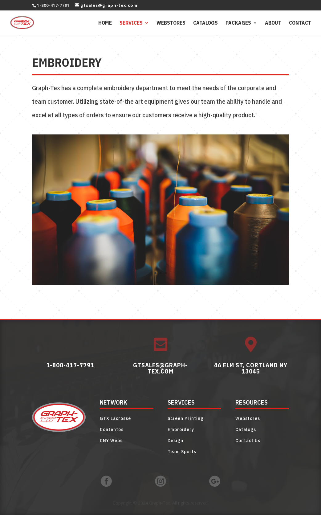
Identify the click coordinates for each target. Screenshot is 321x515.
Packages (238, 23)
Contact (300, 23)
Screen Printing (186, 418)
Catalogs (205, 23)
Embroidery (181, 429)
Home (105, 23)
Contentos (112, 429)
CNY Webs (111, 440)
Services (131, 23)
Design (175, 440)
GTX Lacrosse (115, 418)
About (273, 23)
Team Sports (182, 451)
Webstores (170, 23)
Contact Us (247, 440)
